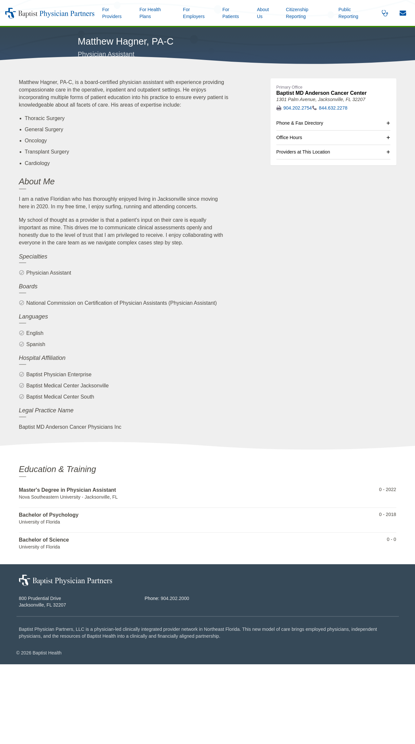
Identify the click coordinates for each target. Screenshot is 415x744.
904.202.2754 (297, 187)
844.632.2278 (333, 187)
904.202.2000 (175, 678)
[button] (265, 13)
